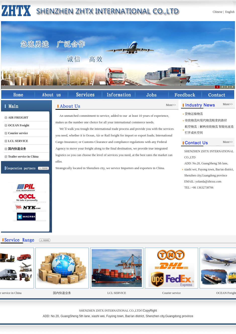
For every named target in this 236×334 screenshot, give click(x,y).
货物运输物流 (194, 114)
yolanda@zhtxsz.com (208, 181)
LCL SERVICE (120, 293)
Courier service (175, 293)
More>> (171, 105)
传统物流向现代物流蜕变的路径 (206, 120)
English (229, 12)
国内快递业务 (65, 293)
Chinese (217, 12)
